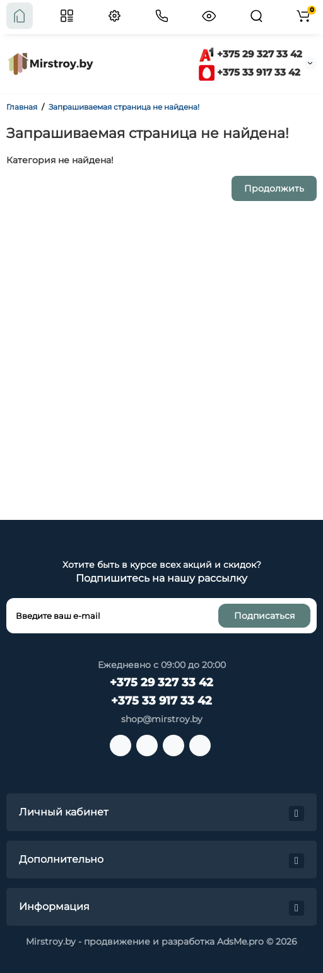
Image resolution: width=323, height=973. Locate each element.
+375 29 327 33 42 (250, 54)
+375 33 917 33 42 (249, 72)
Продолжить (274, 188)
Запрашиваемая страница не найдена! (124, 107)
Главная (21, 107)
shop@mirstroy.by (162, 719)
